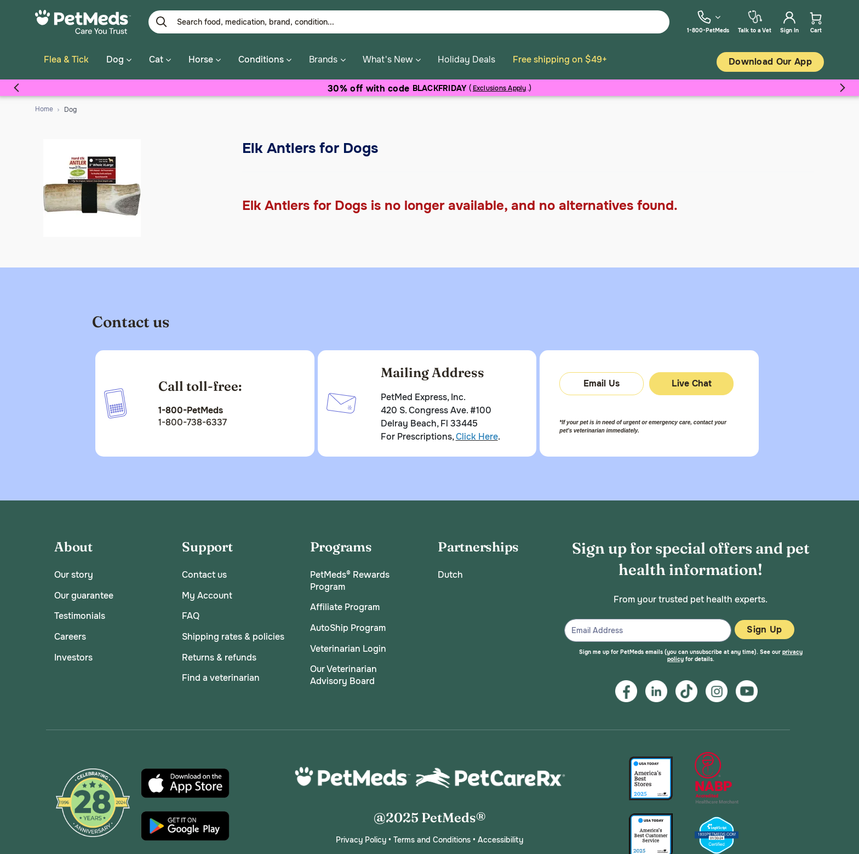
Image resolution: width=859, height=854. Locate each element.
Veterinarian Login (348, 645)
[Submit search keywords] (161, 22)
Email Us (601, 379)
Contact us (204, 571)
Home (44, 105)
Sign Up (764, 625)
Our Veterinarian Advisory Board (343, 672)
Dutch (450, 571)
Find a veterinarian (221, 674)
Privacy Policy (361, 836)
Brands (323, 59)
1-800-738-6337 (192, 419)
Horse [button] (204, 59)
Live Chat (692, 379)
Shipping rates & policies (233, 633)
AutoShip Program (348, 624)
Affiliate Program (345, 604)
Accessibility (500, 836)
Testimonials (79, 612)
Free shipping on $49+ (560, 59)
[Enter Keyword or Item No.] (408, 21)
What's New (388, 59)
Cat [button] (160, 59)
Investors (73, 653)
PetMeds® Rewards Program (350, 577)
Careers (70, 633)
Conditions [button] (264, 59)
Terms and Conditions (432, 836)
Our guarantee (83, 591)
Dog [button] (118, 59)
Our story (73, 571)
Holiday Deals (466, 59)
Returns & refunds (219, 653)
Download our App (770, 61)
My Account (207, 591)
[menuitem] (708, 22)
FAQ (190, 612)
